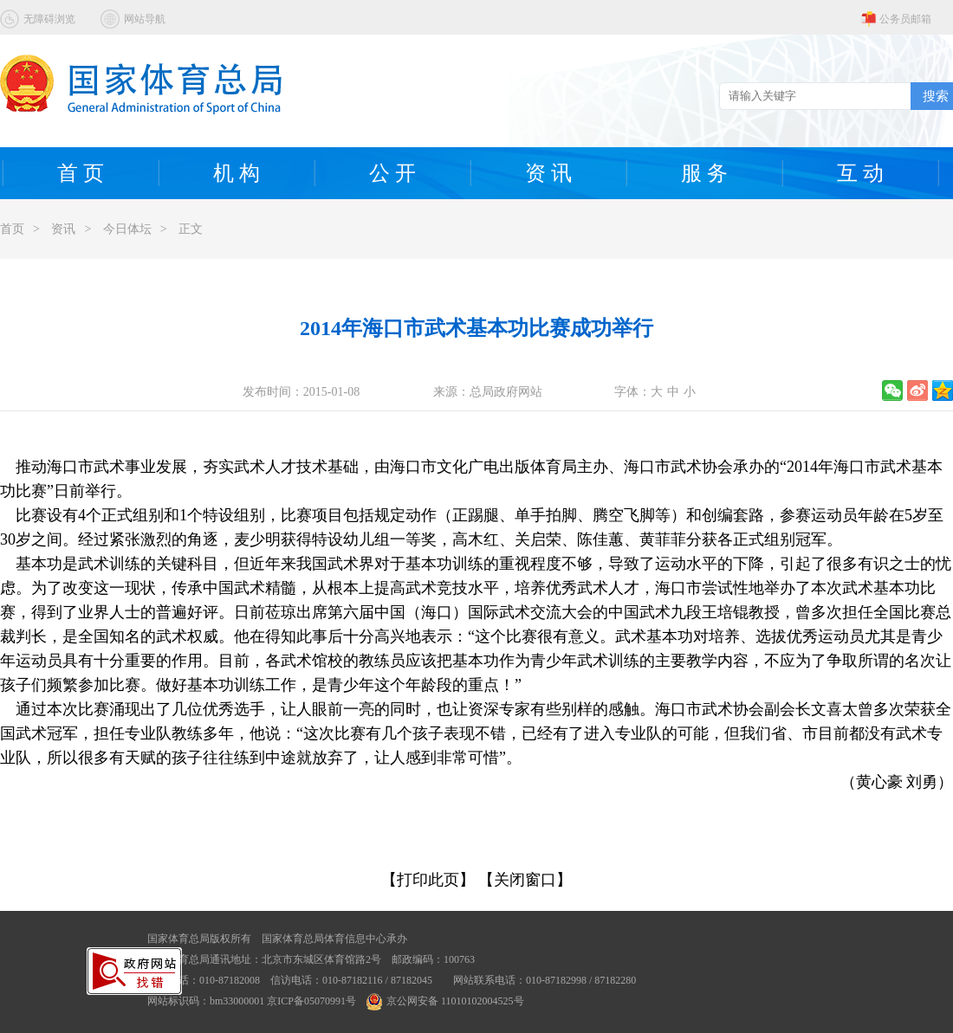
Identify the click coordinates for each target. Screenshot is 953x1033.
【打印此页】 (428, 879)
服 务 (704, 173)
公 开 (392, 173)
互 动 (860, 173)
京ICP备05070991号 (311, 1001)
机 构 (236, 173)
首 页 (80, 173)
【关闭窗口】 (525, 879)
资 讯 (548, 173)
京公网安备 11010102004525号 (445, 1001)
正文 (190, 229)
